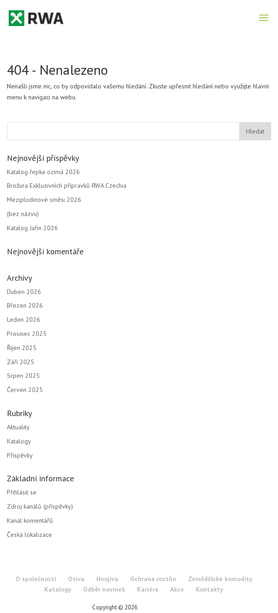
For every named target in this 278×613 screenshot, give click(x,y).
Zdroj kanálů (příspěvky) (40, 506)
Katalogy (19, 441)
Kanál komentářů (30, 520)
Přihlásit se (22, 492)
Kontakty (209, 589)
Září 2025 (20, 362)
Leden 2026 (23, 319)
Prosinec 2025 (27, 334)
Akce (177, 589)
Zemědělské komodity (220, 579)
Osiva (76, 579)
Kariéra (147, 589)
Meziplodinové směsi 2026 (44, 200)
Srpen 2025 (23, 375)
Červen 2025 (25, 390)
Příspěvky (20, 455)
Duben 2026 (24, 292)
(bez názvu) (23, 214)
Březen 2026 (25, 305)
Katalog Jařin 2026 (32, 228)
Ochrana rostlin (153, 579)
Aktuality (18, 427)
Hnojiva (107, 579)
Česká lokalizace (29, 535)
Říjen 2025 (22, 348)
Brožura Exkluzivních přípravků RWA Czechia (66, 185)
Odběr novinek (104, 589)
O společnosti (36, 579)
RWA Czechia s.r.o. (162, 607)
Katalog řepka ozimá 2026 (43, 172)
